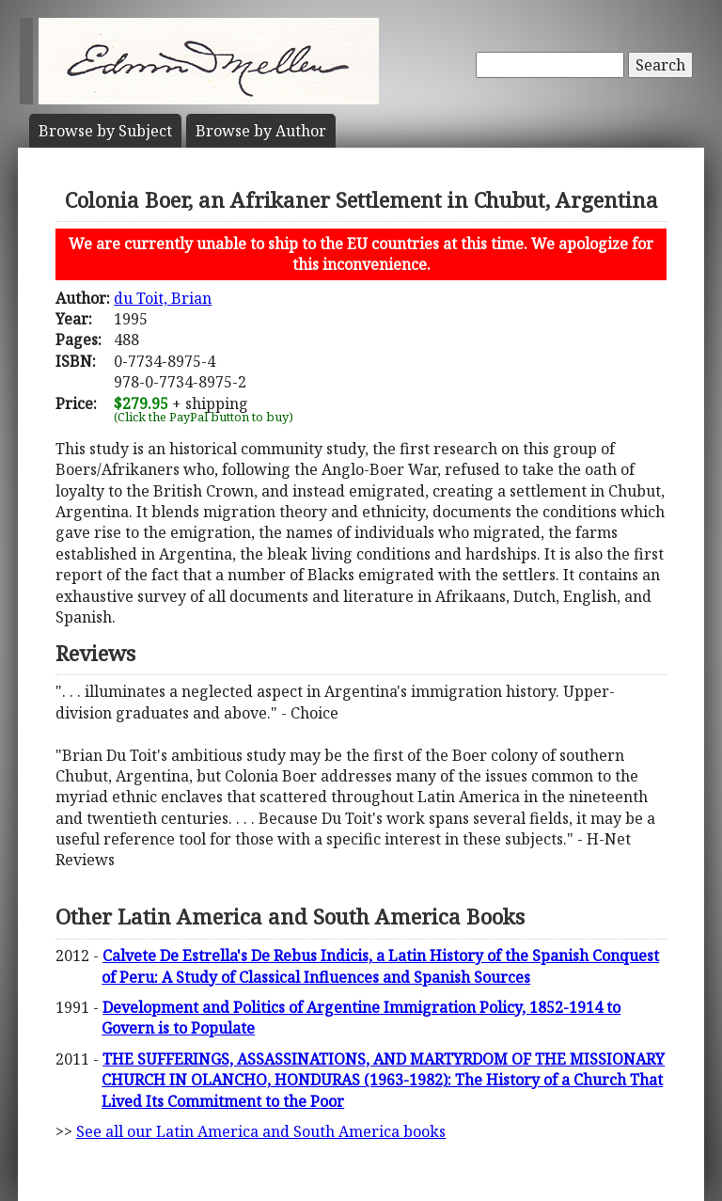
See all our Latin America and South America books (261, 1131)
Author (261, 130)
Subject (105, 130)
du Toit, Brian (163, 298)
